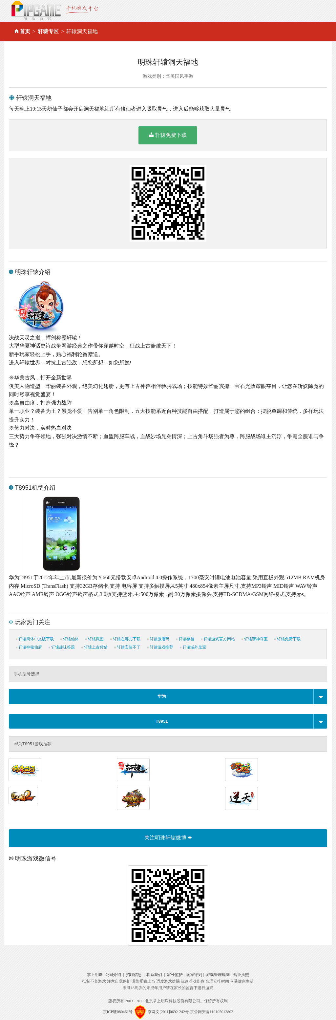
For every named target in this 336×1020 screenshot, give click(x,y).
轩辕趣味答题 (62, 647)
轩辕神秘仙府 (29, 647)
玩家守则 (194, 974)
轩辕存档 (185, 639)
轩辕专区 (48, 31)
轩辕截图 (94, 639)
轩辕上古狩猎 (94, 647)
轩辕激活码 (158, 639)
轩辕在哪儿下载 (125, 639)
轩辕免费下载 (168, 135)
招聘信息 (134, 974)
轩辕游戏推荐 (160, 647)
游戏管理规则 (218, 974)
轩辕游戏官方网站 (218, 639)
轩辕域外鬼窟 (193, 647)
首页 (25, 31)
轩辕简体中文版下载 (35, 639)
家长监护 (175, 974)
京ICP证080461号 (118, 1011)
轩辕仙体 (69, 639)
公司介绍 (113, 974)
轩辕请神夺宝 (255, 639)
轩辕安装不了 (127, 647)
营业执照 (241, 974)
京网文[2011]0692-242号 (168, 1011)
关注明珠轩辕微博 (168, 837)
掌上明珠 (95, 974)
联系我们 (154, 974)
